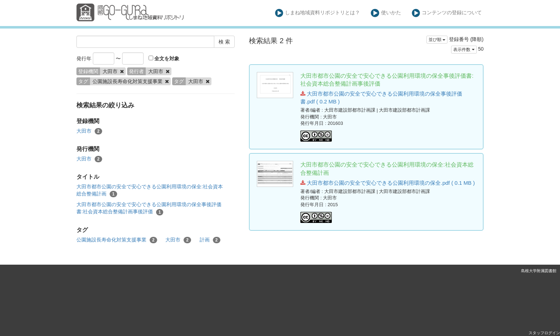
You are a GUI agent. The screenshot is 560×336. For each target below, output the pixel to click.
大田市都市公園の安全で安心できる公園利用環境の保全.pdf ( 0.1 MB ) (387, 183)
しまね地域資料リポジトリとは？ (317, 13)
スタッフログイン (544, 333)
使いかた (386, 13)
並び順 (437, 39)
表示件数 (463, 49)
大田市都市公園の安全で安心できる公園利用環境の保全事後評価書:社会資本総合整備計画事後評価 (148, 208)
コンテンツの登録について (447, 13)
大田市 (89, 131)
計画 (210, 240)
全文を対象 (164, 58)
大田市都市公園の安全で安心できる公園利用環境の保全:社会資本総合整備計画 (149, 190)
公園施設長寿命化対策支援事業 (116, 240)
